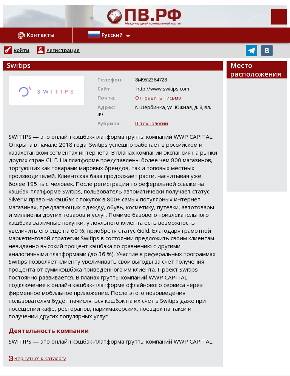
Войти (21, 50)
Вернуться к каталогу (40, 358)
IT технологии (151, 123)
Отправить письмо (158, 97)
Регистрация (63, 50)
